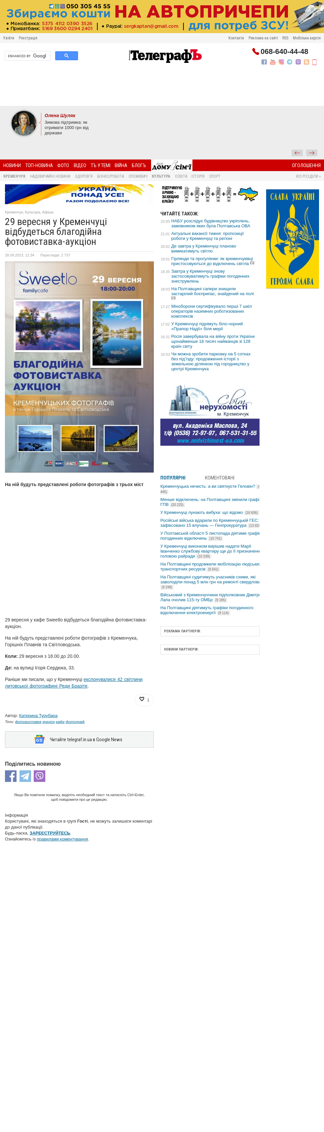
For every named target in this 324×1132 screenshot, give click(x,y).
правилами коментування (62, 839)
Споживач (138, 176)
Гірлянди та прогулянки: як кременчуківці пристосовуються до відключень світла (212, 261)
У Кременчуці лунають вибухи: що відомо (209, 512)
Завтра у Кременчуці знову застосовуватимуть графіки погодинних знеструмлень (210, 276)
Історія (198, 176)
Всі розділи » (308, 176)
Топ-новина (39, 165)
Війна (121, 165)
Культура (161, 176)
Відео (80, 165)
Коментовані (219, 478)
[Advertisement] (162, 88)
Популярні (172, 478)
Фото (63, 165)
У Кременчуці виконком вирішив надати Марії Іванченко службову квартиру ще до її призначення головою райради (211, 551)
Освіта (181, 176)
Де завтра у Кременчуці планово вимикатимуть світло (203, 248)
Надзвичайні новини (50, 176)
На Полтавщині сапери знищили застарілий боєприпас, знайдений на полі (212, 291)
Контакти (236, 38)
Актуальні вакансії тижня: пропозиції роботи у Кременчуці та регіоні (207, 236)
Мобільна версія (307, 38)
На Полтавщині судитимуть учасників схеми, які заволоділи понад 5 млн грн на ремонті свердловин (211, 581)
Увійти (8, 38)
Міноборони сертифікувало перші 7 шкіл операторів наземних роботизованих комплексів (211, 311)
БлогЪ (139, 165)
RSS (285, 38)
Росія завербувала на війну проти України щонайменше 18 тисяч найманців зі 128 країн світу (213, 341)
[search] (27, 56)
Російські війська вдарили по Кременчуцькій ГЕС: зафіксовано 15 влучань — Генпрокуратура (211, 523)
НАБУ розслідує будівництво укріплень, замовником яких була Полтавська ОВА (210, 223)
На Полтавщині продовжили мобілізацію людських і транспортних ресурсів (211, 566)
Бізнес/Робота (110, 176)
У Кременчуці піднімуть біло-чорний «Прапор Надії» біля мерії (207, 326)
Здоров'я (84, 176)
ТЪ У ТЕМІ (100, 165)
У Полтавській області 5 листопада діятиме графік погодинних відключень (210, 536)
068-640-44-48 (284, 51)
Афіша (47, 212)
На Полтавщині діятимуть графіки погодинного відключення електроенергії (206, 610)
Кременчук (14, 176)
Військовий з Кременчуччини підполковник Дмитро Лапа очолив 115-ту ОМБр (211, 597)
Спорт (215, 176)
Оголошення (306, 165)
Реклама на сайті (263, 38)
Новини (12, 165)
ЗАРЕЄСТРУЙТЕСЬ (50, 833)
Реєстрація (28, 38)
